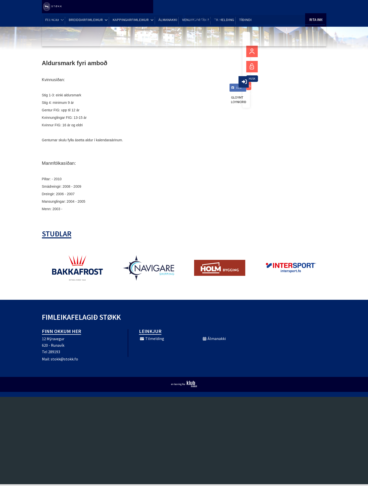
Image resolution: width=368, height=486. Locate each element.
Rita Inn (316, 7)
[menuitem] (54, 7)
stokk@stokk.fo (64, 360)
